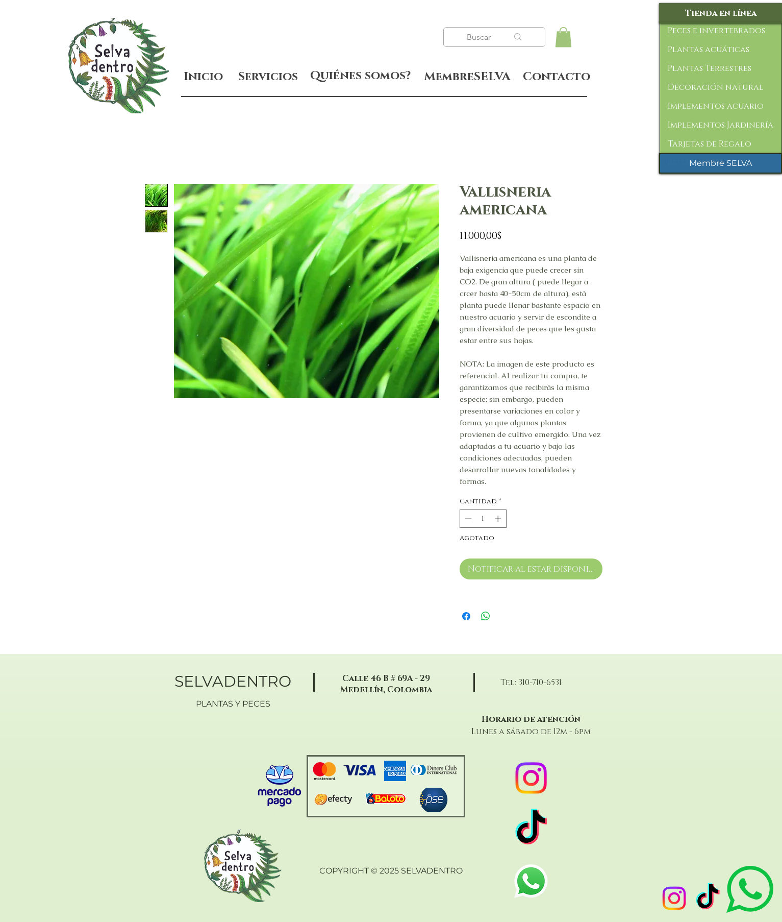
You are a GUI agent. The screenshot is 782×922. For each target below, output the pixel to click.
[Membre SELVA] (720, 163)
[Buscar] (480, 37)
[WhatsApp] (531, 881)
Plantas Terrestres (709, 68)
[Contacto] (556, 77)
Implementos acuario (716, 106)
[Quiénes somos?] (360, 76)
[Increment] (499, 518)
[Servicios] (268, 77)
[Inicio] (203, 77)
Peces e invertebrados (716, 30)
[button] (563, 37)
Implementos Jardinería (720, 125)
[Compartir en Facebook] (466, 616)
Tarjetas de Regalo (709, 144)
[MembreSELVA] (467, 77)
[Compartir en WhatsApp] (486, 616)
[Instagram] (674, 898)
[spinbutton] (483, 518)
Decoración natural (716, 87)
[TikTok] (707, 898)
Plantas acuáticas (708, 49)
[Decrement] (467, 518)
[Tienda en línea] (720, 13)
